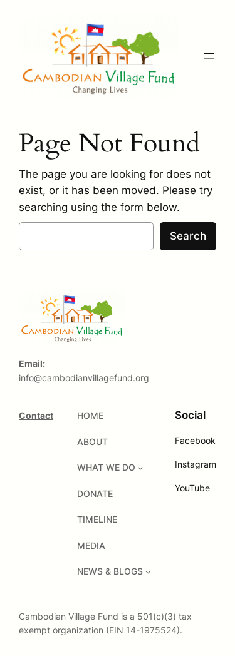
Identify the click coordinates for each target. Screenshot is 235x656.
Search (188, 236)
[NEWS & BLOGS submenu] (148, 572)
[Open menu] (208, 55)
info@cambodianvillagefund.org (84, 377)
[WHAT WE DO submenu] (141, 468)
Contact (36, 415)
